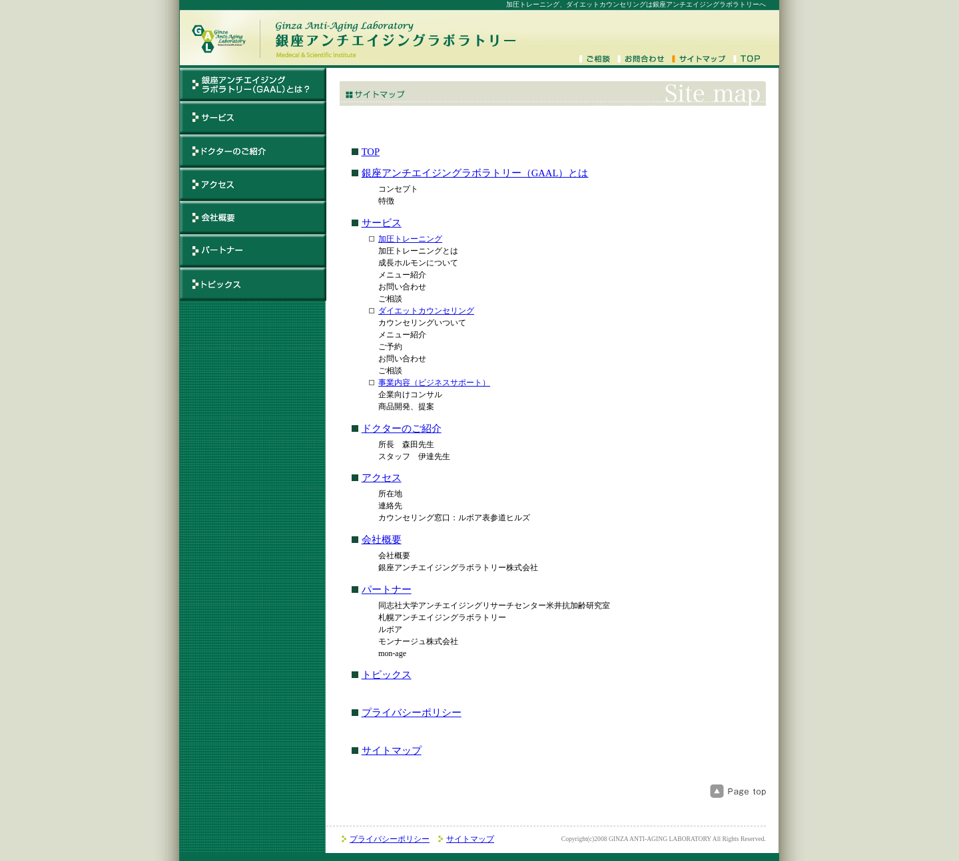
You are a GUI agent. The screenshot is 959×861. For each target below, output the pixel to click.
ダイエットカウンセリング (426, 310)
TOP (371, 151)
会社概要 (382, 539)
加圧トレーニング (410, 239)
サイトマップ (392, 750)
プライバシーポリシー (412, 712)
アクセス (382, 477)
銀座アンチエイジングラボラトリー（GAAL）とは (475, 173)
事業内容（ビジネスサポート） (434, 382)
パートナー (387, 589)
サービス (382, 223)
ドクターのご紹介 (402, 428)
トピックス (387, 674)
